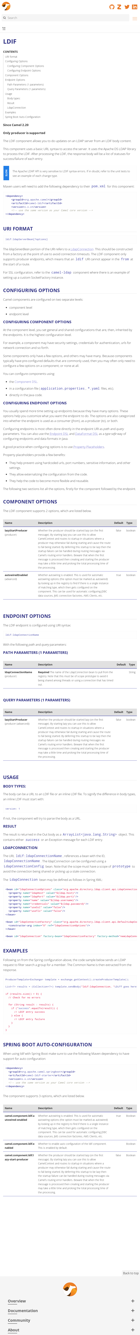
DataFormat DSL (86, 434)
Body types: (13, 98)
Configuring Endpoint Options (24, 70)
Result (10, 103)
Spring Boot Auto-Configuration (22, 117)
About (13, 1329)
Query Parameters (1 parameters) (26, 89)
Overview (17, 1301)
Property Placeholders (88, 447)
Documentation (23, 1310)
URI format (11, 56)
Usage (8, 93)
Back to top (131, 1273)
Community (19, 1320)
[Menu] (134, 18)
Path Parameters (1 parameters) (25, 84)
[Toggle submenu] (4, 29)
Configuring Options (16, 61)
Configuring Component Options (25, 66)
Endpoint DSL (59, 434)
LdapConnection (16, 107)
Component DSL (26, 382)
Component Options (16, 75)
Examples (10, 112)
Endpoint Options (15, 79)
